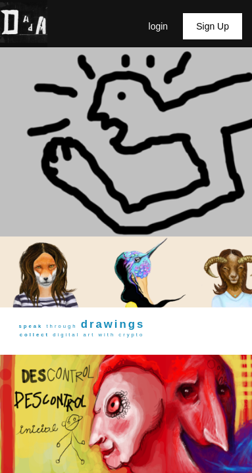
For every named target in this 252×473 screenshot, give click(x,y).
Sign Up (212, 26)
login (159, 26)
